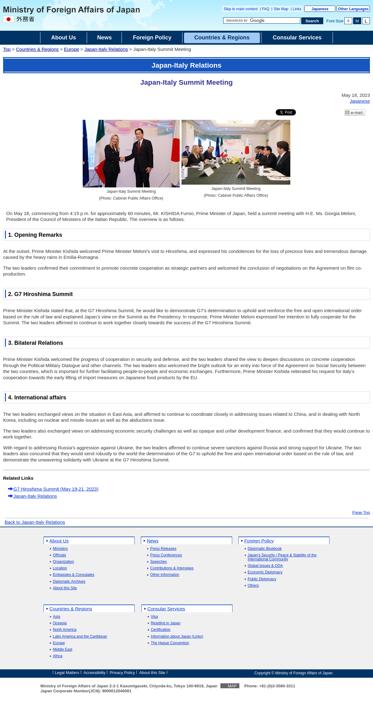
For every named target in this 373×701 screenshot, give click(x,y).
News (153, 540)
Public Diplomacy (262, 579)
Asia (56, 617)
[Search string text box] (261, 20)
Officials (59, 555)
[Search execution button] (312, 20)
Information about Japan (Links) (177, 637)
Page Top (361, 512)
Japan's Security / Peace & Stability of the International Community (282, 557)
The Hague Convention (170, 643)
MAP (232, 686)
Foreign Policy (259, 540)
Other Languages (353, 9)
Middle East (62, 650)
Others (253, 586)
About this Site (65, 588)
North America (64, 630)
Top (7, 49)
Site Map (281, 9)
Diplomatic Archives (69, 582)
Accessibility (95, 672)
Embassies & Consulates (73, 575)
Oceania (60, 623)
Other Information (164, 575)
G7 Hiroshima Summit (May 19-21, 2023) (55, 489)
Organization (63, 562)
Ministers (60, 549)
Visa (154, 617)
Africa (57, 656)
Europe (71, 49)
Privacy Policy (122, 672)
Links (297, 9)
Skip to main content (241, 9)
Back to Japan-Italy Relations (35, 522)
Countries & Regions (37, 49)
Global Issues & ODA (265, 566)
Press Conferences (166, 555)
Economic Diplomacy (265, 572)
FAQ (265, 9)
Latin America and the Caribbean (80, 637)
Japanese (320, 9)
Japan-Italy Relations (106, 49)
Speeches (158, 562)
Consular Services (166, 608)
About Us (59, 540)
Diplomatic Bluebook (265, 549)
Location (60, 568)
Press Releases (163, 549)
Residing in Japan (165, 623)
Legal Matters (67, 672)
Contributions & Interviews (171, 568)
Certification (160, 630)
